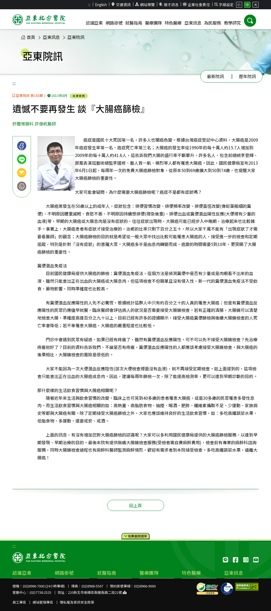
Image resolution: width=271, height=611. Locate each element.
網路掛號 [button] (114, 23)
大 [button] (256, 4)
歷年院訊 (247, 76)
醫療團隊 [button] (153, 23)
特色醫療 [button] (173, 23)
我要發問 (79, 96)
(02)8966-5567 (92, 585)
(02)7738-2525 (40, 592)
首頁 (28, 37)
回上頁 (135, 505)
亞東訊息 (51, 37)
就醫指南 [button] (133, 23)
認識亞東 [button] (94, 23)
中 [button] (247, 4)
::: (89, 4)
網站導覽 (145, 4)
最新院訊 (215, 76)
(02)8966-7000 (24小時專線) (44, 585)
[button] (250, 20)
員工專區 (19, 602)
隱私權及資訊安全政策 (77, 602)
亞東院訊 (75, 37)
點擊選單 (135, 536)
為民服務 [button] (212, 23)
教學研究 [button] (232, 23)
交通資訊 (121, 4)
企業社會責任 (196, 4)
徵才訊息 (169, 4)
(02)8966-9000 (145, 585)
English (101, 4)
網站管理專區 (43, 602)
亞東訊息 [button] (192, 23)
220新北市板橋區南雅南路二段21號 (97, 592)
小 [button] (239, 4)
